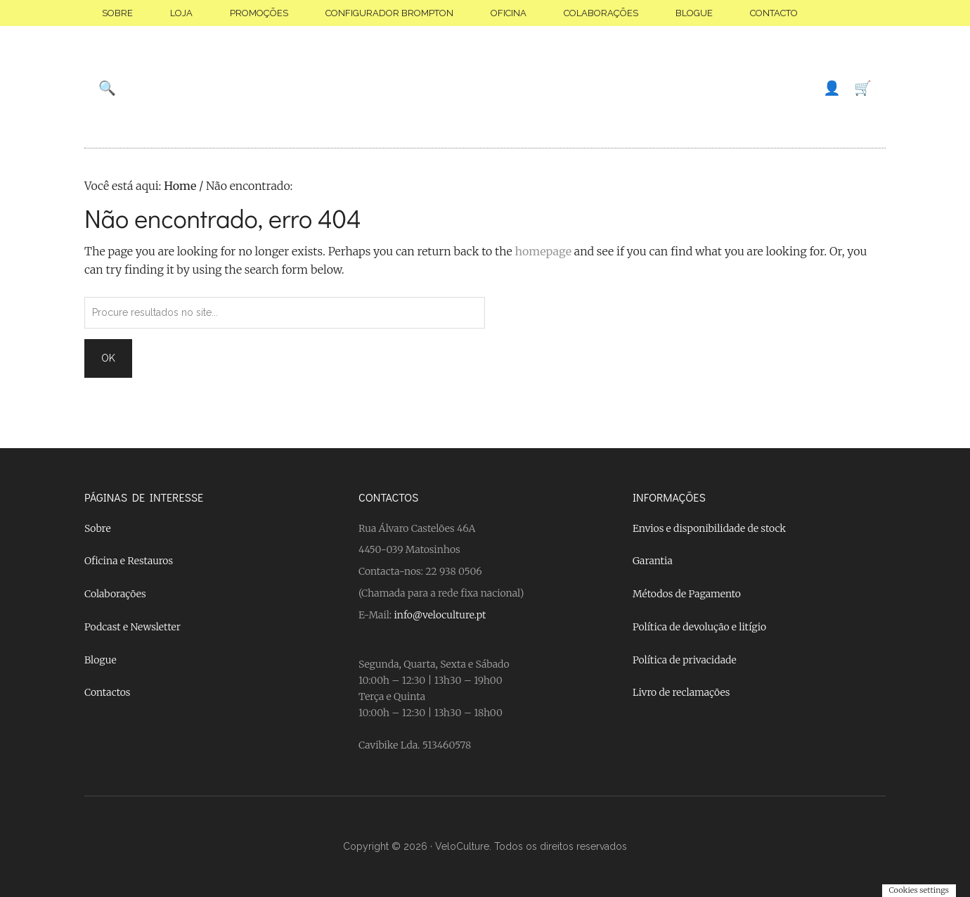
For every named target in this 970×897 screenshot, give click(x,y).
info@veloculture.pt (440, 615)
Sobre (97, 528)
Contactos (107, 692)
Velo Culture (485, 88)
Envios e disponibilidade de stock (709, 528)
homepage (543, 251)
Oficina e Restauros (128, 560)
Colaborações (115, 593)
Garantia (653, 560)
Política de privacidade (685, 660)
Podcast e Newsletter (132, 627)
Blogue (100, 660)
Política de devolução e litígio (699, 627)
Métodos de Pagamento (687, 593)
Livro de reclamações (681, 692)
